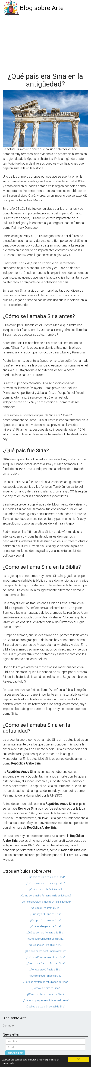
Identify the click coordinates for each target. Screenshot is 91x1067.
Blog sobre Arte (42, 8)
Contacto (8, 1025)
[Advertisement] (45, 42)
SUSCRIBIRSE (15, 1053)
